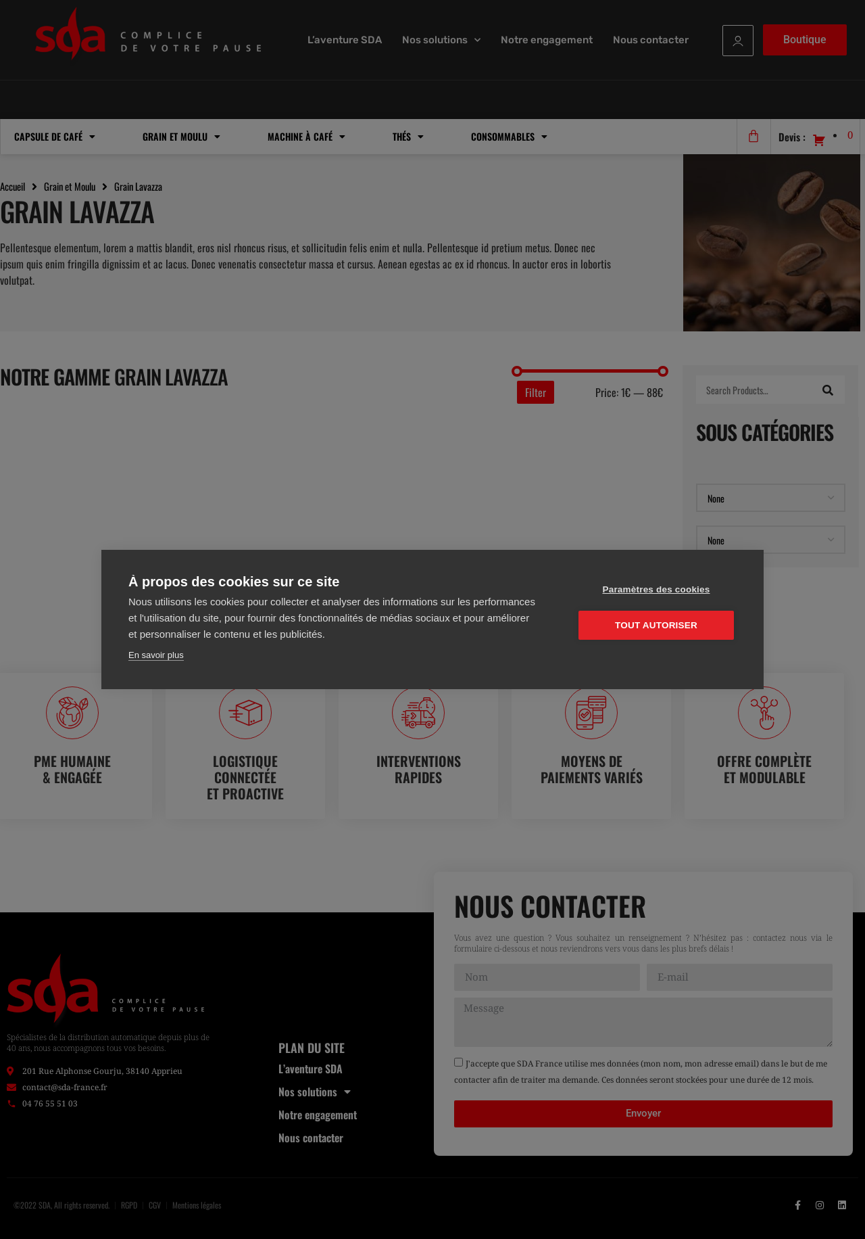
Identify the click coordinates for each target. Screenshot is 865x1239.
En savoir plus (156, 655)
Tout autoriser (656, 625)
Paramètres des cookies (656, 589)
